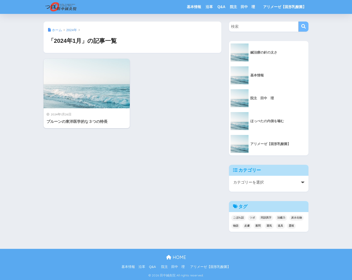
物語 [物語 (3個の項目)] (235, 225)
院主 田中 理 (244, 7)
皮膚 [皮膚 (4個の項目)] (247, 225)
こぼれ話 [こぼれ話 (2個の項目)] (238, 217)
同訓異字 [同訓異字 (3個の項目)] (266, 217)
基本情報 (194, 7)
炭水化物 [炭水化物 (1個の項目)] (296, 217)
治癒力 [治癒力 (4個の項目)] (281, 217)
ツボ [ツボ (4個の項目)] (252, 217)
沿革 (209, 7)
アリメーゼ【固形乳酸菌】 (284, 7)
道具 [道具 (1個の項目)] (280, 225)
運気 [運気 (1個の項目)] (269, 225)
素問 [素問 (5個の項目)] (258, 225)
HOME (176, 257)
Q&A (221, 7)
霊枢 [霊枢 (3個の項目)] (291, 225)
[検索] (303, 27)
